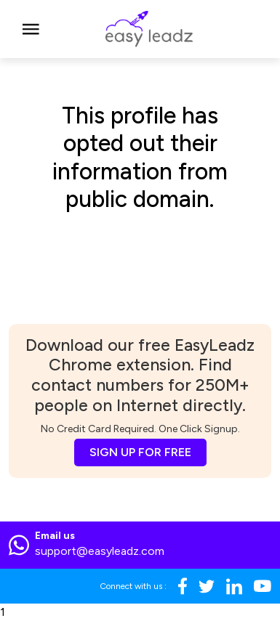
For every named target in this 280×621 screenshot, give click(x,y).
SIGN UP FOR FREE (140, 452)
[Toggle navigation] (31, 29)
